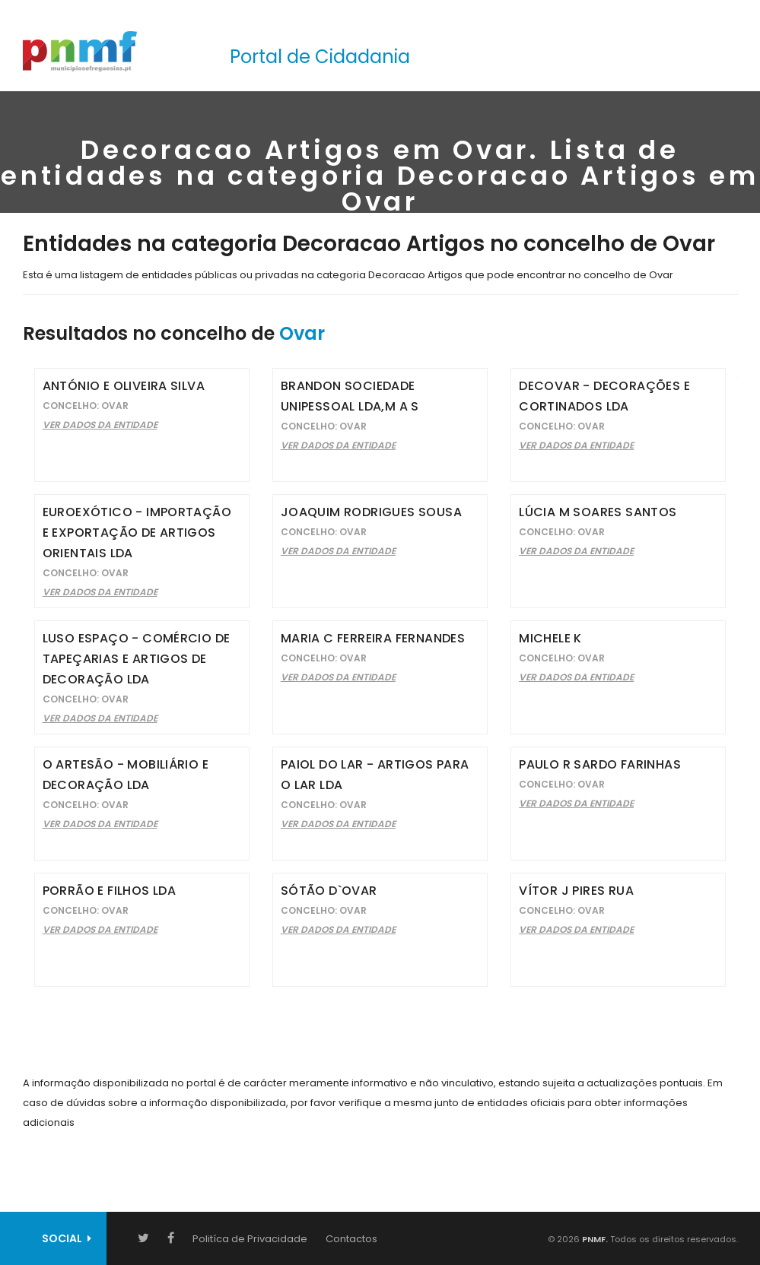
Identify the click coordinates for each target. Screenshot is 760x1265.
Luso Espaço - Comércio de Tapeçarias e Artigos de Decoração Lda (137, 658)
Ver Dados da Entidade (100, 424)
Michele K (550, 638)
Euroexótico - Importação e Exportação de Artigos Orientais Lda (137, 532)
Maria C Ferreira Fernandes (373, 638)
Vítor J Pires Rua (576, 890)
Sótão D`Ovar (329, 890)
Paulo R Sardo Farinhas (600, 764)
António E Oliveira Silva (124, 386)
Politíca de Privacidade (249, 1239)
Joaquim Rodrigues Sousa (371, 512)
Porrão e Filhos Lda (109, 890)
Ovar (302, 333)
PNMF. (594, 1239)
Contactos (351, 1239)
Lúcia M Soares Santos (597, 512)
